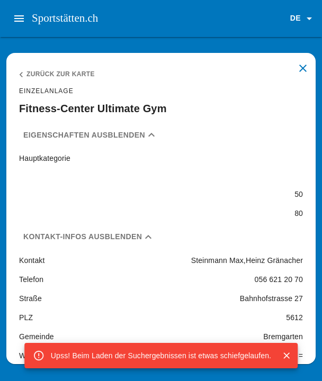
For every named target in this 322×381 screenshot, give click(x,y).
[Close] (286, 355)
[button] (303, 18)
